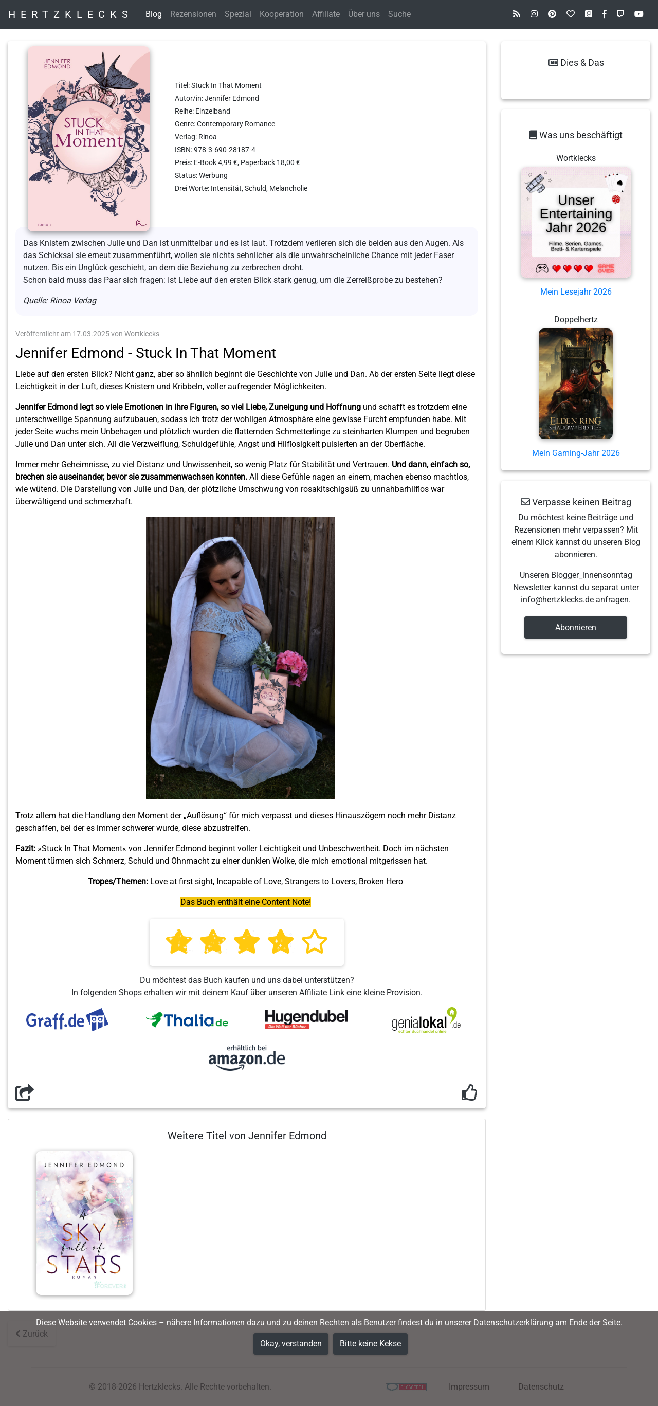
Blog (153, 14)
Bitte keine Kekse (370, 1343)
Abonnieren (575, 627)
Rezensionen (193, 14)
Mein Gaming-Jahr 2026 (576, 453)
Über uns (364, 14)
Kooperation (282, 14)
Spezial (238, 14)
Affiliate (326, 14)
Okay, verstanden (291, 1343)
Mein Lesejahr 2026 (576, 292)
